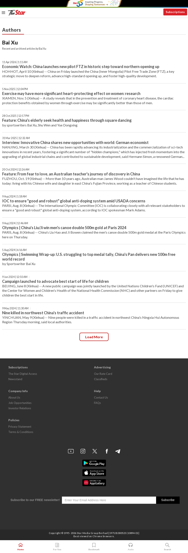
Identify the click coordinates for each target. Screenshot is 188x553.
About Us (14, 397)
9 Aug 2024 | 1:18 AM (14, 196)
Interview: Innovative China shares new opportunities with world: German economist (75, 142)
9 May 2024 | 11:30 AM (15, 308)
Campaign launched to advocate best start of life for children (55, 281)
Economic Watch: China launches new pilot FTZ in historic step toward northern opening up (80, 66)
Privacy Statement (19, 426)
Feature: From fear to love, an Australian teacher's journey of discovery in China (71, 174)
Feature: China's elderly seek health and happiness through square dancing (67, 120)
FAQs (97, 403)
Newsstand (15, 379)
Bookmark (93, 547)
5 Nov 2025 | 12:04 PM (15, 89)
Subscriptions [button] (175, 12)
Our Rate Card (103, 373)
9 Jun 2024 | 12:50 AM (14, 277)
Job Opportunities (19, 403)
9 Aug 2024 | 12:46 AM (15, 223)
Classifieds (100, 379)
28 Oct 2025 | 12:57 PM (15, 115)
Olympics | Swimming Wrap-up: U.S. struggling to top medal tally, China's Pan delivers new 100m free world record (88, 256)
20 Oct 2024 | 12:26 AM (15, 169)
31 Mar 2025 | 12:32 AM (16, 138)
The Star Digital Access (22, 373)
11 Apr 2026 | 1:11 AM (14, 62)
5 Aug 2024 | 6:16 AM (14, 250)
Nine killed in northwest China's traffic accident (43, 312)
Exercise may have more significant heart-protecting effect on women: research (71, 93)
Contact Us (101, 397)
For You (57, 547)
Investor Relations (19, 408)
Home (20, 547)
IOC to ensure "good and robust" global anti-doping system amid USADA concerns (73, 201)
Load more (94, 337)
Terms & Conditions (20, 432)
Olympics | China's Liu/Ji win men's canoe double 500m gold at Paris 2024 (64, 227)
